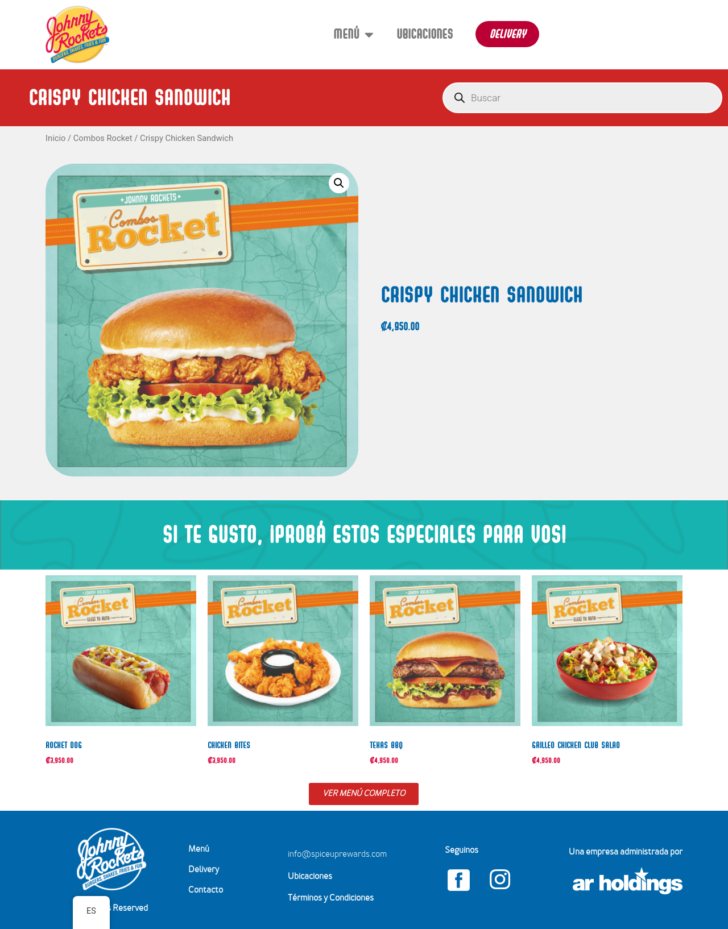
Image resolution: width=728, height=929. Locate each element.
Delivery (203, 869)
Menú (353, 34)
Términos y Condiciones (331, 898)
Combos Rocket (103, 138)
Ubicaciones (424, 34)
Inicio (55, 138)
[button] (339, 183)
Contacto (205, 890)
